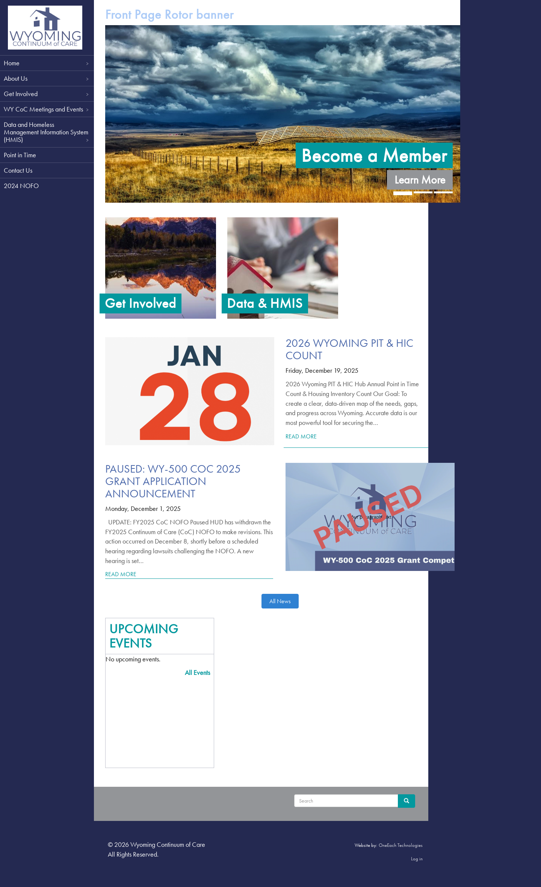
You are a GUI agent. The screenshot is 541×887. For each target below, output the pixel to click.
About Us (47, 78)
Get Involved (47, 93)
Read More (301, 436)
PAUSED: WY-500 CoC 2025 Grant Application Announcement (173, 481)
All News (280, 601)
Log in (417, 858)
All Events (197, 672)
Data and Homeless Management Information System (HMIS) (47, 132)
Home (47, 63)
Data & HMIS (265, 303)
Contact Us (18, 170)
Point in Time (20, 155)
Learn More (419, 180)
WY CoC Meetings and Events (47, 109)
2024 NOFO (21, 185)
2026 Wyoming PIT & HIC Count (349, 349)
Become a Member (374, 155)
